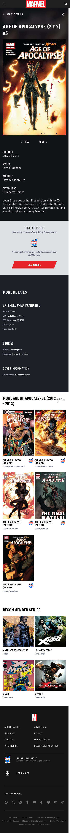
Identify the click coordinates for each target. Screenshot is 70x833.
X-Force (39, 694)
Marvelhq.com (42, 739)
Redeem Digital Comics (46, 746)
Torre (11, 591)
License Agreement (58, 821)
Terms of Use (14, 817)
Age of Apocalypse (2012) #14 (12, 461)
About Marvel (12, 727)
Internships (11, 746)
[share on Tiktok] (62, 802)
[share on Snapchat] (41, 802)
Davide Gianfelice (14, 180)
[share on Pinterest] (48, 802)
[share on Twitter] (13, 802)
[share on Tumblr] (27, 802)
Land (51, 466)
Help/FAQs (10, 733)
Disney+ (38, 733)
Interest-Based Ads (27, 824)
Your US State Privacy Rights (48, 817)
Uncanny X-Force (43, 650)
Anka (16, 528)
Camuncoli (21, 466)
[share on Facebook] (6, 802)
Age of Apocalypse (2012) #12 (12, 523)
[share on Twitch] (55, 802)
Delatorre (13, 466)
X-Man (6, 694)
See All (60, 400)
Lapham (6, 466)
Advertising (40, 727)
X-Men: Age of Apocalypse (15, 650)
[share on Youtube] (34, 802)
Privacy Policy (27, 817)
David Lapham (12, 167)
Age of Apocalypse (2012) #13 (44, 461)
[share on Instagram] (20, 802)
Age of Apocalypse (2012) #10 (12, 586)
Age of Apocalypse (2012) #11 (44, 523)
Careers (9, 739)
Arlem (11, 528)
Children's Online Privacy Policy (34, 821)
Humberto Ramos (13, 192)
